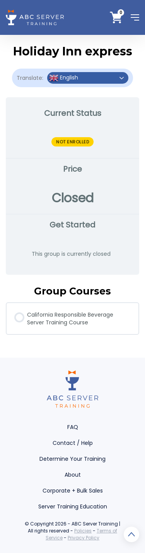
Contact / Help (73, 443)
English (63, 78)
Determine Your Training (72, 459)
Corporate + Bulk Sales (73, 490)
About (73, 475)
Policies (83, 530)
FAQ (72, 427)
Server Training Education (72, 506)
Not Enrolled (72, 142)
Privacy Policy (83, 537)
